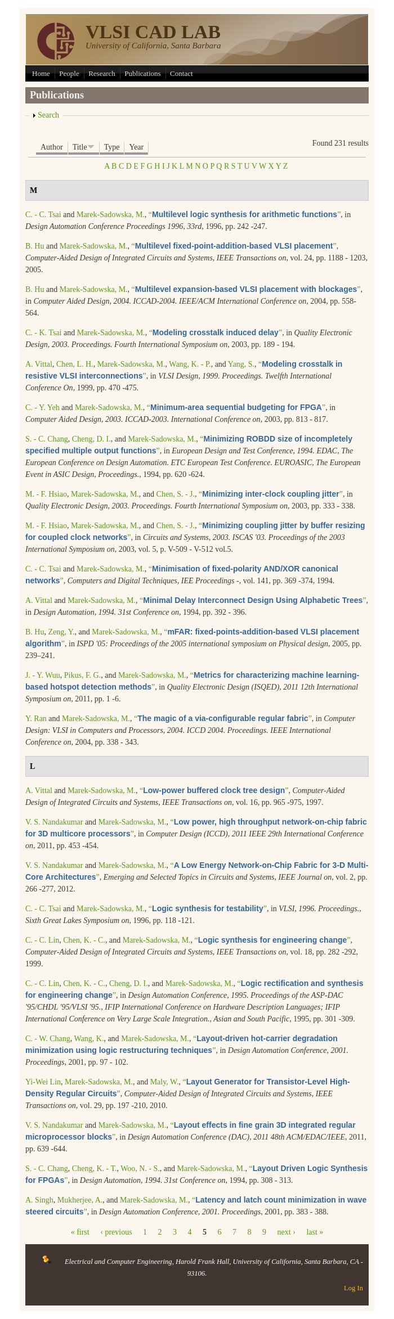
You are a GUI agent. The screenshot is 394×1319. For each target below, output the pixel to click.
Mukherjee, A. (79, 1200)
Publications (142, 73)
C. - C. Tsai (43, 214)
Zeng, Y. (61, 632)
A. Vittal (38, 364)
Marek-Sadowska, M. (111, 214)
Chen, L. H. (74, 364)
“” (245, 214)
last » (314, 1232)
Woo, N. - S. (140, 1168)
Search (48, 115)
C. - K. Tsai (43, 332)
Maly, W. (164, 1082)
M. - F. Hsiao (46, 494)
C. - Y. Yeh (42, 407)
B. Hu (34, 246)
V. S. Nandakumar (54, 822)
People (69, 73)
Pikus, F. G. (82, 675)
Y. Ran (36, 718)
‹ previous (116, 1232)
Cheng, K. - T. (94, 1168)
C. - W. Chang (47, 1038)
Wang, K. (89, 1038)
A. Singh (39, 1200)
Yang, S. (241, 364)
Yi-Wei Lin (43, 1082)
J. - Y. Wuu (42, 675)
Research (101, 73)
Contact (181, 73)
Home (41, 73)
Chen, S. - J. (175, 494)
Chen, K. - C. (84, 940)
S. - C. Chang (46, 439)
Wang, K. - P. (190, 364)
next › (286, 1232)
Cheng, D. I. (91, 439)
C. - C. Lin (42, 940)
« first (80, 1232)
